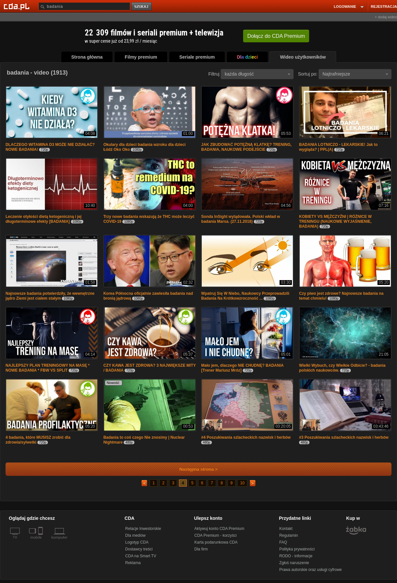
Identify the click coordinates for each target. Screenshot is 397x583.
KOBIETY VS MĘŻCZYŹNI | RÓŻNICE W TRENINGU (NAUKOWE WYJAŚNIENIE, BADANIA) (335, 221)
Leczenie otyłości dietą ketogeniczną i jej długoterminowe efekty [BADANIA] (43, 219)
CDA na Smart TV (140, 556)
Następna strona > (194, 469)
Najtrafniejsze (355, 74)
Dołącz (276, 36)
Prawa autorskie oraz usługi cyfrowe (310, 569)
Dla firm (201, 549)
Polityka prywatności (297, 549)
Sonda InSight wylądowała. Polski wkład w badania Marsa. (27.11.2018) (240, 219)
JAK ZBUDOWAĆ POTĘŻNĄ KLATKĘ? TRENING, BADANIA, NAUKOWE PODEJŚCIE (246, 147)
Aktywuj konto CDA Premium (219, 528)
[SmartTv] (41, 541)
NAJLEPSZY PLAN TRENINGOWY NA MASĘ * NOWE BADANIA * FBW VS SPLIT (47, 368)
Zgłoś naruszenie (294, 563)
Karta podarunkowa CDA (216, 542)
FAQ (283, 542)
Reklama (133, 563)
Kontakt (286, 528)
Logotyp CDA (136, 542)
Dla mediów (135, 535)
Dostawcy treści (139, 549)
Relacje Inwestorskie (143, 528)
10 (242, 483)
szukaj (142, 6)
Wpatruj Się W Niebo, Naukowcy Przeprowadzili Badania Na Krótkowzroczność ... (245, 296)
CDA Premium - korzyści (215, 535)
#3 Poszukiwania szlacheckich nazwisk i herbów (344, 437)
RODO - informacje (295, 556)
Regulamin (288, 535)
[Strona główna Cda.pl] (17, 6)
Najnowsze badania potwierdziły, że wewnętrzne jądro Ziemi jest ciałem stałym (50, 296)
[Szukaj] (84, 6)
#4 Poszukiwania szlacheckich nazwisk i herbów (246, 437)
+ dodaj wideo (386, 17)
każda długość (257, 74)
